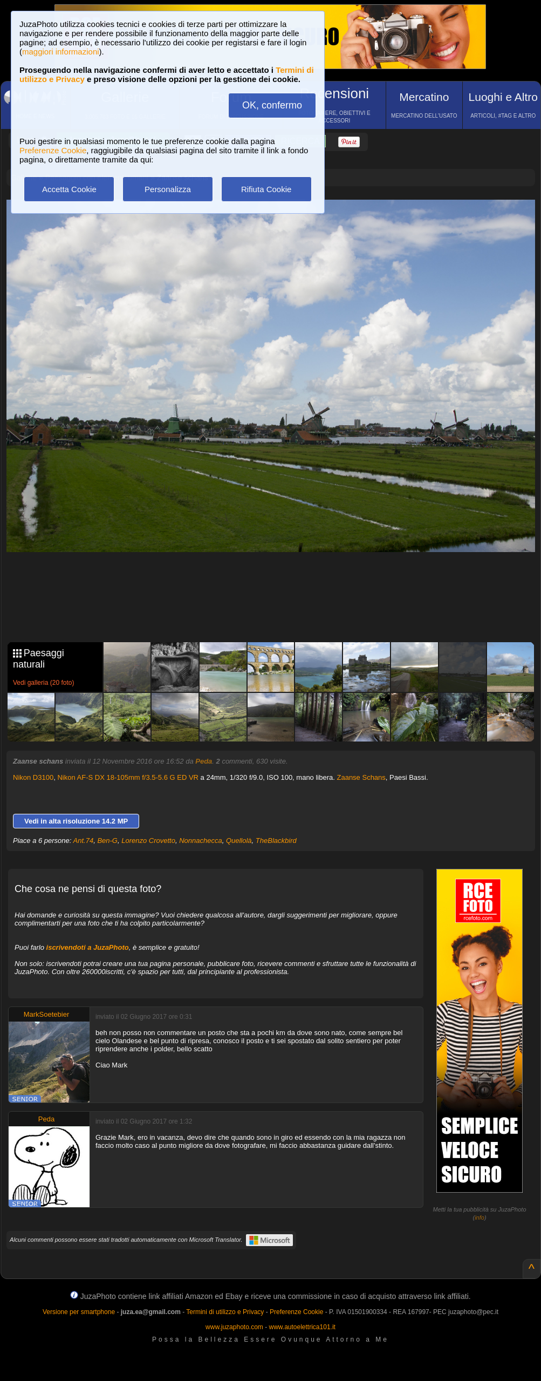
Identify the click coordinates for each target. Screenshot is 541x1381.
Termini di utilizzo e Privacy (225, 1312)
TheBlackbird (276, 840)
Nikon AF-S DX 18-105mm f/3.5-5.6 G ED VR (127, 777)
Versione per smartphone (79, 1312)
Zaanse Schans (361, 777)
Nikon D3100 (33, 777)
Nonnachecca (200, 840)
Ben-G (107, 840)
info (479, 1217)
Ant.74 (83, 840)
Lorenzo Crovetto (148, 840)
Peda (203, 761)
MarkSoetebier (47, 1014)
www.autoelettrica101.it (302, 1327)
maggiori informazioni (60, 51)
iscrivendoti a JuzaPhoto (87, 947)
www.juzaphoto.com (234, 1327)
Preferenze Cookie (52, 150)
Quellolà (239, 840)
